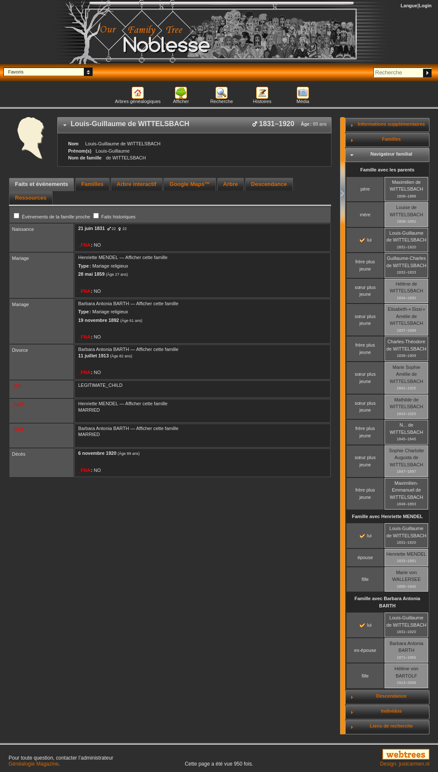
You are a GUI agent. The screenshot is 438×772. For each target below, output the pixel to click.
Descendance (391, 695)
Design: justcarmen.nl (404, 764)
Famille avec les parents (387, 169)
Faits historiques (114, 216)
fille (365, 579)
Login (425, 5)
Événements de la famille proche (53, 216)
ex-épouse (365, 650)
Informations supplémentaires (391, 124)
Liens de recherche (391, 725)
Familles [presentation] (92, 184)
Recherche (221, 101)
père (365, 189)
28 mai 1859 (91, 274)
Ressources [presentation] (31, 197)
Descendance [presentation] (269, 184)
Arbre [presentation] (230, 184)
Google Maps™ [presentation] (189, 184)
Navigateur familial (391, 153)
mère (365, 214)
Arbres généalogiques (137, 101)
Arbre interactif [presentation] (137, 184)
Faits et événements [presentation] (41, 184)
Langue (409, 5)
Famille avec (387, 516)
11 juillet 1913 (93, 355)
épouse (365, 557)
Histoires (262, 101)
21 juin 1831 (91, 228)
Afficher (181, 101)
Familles (391, 138)
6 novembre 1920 (97, 453)
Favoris (16, 71)
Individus (391, 710)
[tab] (194, 125)
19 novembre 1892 (98, 320)
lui (366, 239)
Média (302, 101)
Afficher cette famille (146, 257)
